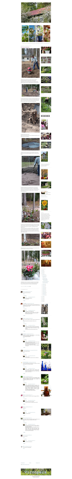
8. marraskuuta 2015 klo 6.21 (28, 446)
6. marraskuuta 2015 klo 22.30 (28, 318)
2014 (42, 296)
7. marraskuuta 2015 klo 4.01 (31, 368)
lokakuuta (44, 284)
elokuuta (44, 286)
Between (24, 376)
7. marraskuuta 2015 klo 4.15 (28, 376)
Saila (23, 291)
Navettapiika (24, 303)
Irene (26, 310)
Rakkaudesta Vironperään (36, 4)
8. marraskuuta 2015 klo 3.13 (31, 424)
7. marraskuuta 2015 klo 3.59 (31, 355)
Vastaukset (25, 295)
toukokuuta (44, 290)
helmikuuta (44, 293)
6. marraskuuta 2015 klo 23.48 (32, 362)
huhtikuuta (44, 291)
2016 (42, 272)
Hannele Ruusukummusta (26, 350)
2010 (42, 301)
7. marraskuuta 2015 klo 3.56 (31, 325)
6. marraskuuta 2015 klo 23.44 (33, 350)
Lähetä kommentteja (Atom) (25, 464)
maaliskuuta (44, 292)
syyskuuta (44, 285)
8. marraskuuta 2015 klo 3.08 (31, 400)
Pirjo (23, 446)
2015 (42, 273)
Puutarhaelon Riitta (25, 362)
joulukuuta (44, 274)
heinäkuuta (44, 287)
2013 (42, 297)
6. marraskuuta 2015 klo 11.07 (28, 291)
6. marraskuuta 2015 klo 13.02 (30, 303)
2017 (42, 271)
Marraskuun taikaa (45, 278)
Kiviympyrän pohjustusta (46, 281)
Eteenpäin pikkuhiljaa (45, 282)
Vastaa (24, 293)
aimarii (24, 318)
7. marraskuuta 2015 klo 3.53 (31, 310)
